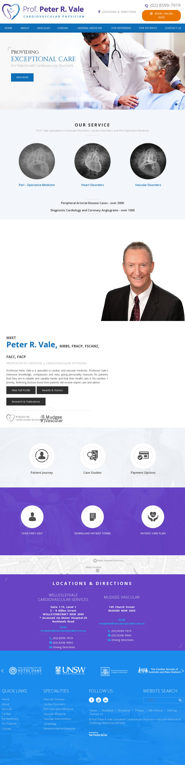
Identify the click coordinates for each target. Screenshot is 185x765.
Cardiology (50, 723)
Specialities (56, 691)
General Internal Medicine (59, 728)
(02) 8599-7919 (165, 5)
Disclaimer (124, 710)
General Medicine (90, 28)
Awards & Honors (52, 390)
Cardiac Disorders (55, 704)
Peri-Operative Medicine (58, 709)
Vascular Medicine (55, 714)
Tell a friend (155, 710)
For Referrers (121, 28)
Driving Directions (64, 647)
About (25, 28)
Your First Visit (32, 520)
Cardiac (62, 28)
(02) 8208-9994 (63, 642)
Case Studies (92, 458)
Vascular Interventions (57, 718)
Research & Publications (26, 401)
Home (8, 28)
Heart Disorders (92, 165)
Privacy (139, 710)
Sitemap (172, 710)
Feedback (107, 710)
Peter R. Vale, (52, 349)
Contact (6, 728)
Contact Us (173, 28)
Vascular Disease (54, 699)
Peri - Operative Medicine (37, 165)
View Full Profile (21, 390)
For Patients (148, 28)
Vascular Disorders (148, 165)
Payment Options (143, 458)
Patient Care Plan (152, 520)
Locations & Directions (119, 12)
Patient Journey (42, 458)
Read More (22, 77)
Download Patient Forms (92, 520)
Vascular (43, 28)
